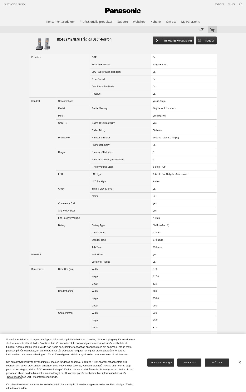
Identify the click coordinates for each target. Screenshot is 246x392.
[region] (123, 363)
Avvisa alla (189, 362)
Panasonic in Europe (15, 4)
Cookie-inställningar (161, 362)
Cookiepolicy (14, 376)
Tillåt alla (217, 362)
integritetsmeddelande (44, 376)
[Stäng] (240, 362)
